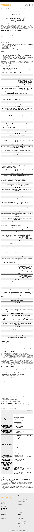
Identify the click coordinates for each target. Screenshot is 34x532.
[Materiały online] (13, 9)
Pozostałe (19, 506)
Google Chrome (4, 388)
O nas (19, 516)
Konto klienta (3, 516)
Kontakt (19, 526)
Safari (3, 391)
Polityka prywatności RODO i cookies (23, 521)
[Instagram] (3, 509)
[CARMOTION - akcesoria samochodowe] (24, 9)
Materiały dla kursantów (21, 498)
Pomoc (2, 521)
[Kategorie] (3, 9)
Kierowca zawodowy (21, 502)
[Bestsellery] (8, 9)
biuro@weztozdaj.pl (4, 504)
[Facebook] (1, 509)
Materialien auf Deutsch (21, 510)
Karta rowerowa (20, 507)
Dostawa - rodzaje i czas (4, 520)
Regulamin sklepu (20, 518)
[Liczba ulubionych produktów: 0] (30, 4)
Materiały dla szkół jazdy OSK (22, 499)
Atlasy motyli (20, 504)
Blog (1, 523)
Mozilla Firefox (4, 392)
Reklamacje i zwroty (21, 524)
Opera (3, 389)
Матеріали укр (20, 512)
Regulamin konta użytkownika (22, 520)
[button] (32, 9)
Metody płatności (3, 518)
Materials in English (21, 509)
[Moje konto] (26, 4)
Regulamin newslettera (21, 523)
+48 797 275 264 (3, 506)
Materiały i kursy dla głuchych (22, 501)
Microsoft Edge (4, 393)
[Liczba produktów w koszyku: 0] (32, 4)
